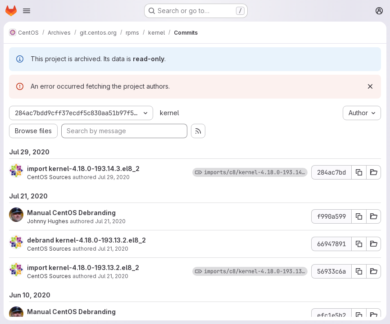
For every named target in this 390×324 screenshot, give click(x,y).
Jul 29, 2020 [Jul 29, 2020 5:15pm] (114, 177)
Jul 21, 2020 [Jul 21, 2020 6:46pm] (110, 221)
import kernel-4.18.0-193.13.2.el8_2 (83, 267)
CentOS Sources (49, 177)
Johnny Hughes (47, 221)
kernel (169, 113)
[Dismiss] (370, 86)
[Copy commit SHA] (359, 172)
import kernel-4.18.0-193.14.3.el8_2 (83, 168)
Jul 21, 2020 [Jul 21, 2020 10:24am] (113, 248)
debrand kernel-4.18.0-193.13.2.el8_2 (86, 240)
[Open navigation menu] (26, 11)
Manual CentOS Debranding (71, 212)
